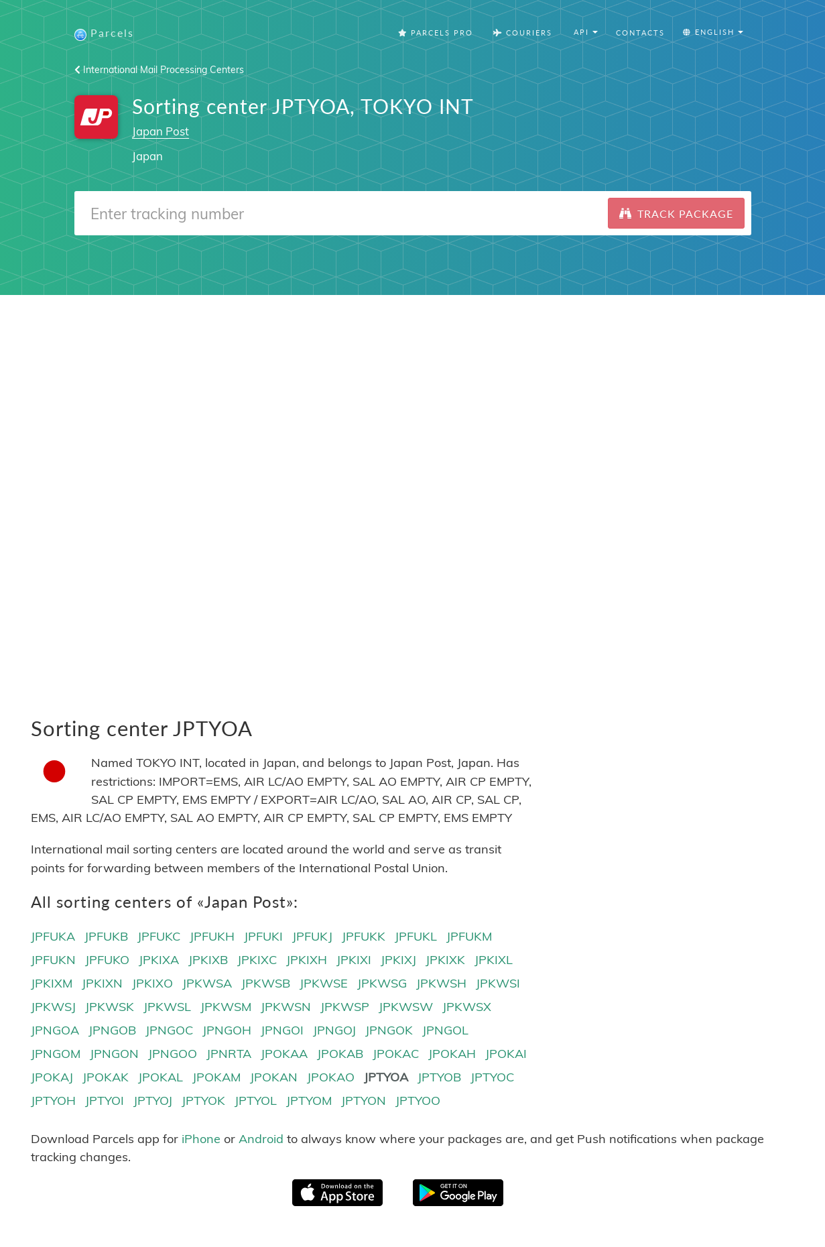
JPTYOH (53, 1102)
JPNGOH (226, 1030)
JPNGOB (112, 1030)
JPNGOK (389, 1030)
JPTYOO (417, 1102)
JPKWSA (207, 984)
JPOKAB (340, 1054)
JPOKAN (274, 1078)
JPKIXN (102, 984)
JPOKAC (396, 1054)
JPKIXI (353, 960)
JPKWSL (167, 1007)
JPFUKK (363, 937)
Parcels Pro (435, 33)
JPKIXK (445, 960)
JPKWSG (382, 984)
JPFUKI (263, 937)
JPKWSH (441, 984)
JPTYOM (309, 1102)
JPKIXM (51, 984)
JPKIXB (208, 960)
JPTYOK (203, 1102)
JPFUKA (53, 937)
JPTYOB (439, 1078)
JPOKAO (331, 1078)
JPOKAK (105, 1078)
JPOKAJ (52, 1078)
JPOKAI (506, 1054)
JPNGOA (55, 1030)
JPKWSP (344, 1007)
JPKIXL (493, 960)
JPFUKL (416, 937)
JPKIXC (257, 960)
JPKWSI (498, 984)
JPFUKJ (312, 937)
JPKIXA (159, 960)
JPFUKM (469, 937)
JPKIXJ (398, 960)
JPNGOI (282, 1030)
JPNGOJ (334, 1030)
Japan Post (160, 132)
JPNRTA (228, 1054)
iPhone (201, 1139)
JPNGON (114, 1054)
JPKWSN (286, 1007)
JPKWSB (265, 984)
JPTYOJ (152, 1102)
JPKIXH (306, 960)
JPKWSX (466, 1007)
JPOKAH (452, 1054)
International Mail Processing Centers (159, 70)
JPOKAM (216, 1078)
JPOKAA (284, 1054)
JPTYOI (104, 1102)
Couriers (522, 33)
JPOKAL (160, 1078)
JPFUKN (53, 960)
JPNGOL (445, 1030)
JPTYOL (256, 1102)
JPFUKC (158, 937)
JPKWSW (406, 1007)
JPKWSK (109, 1007)
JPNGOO (172, 1054)
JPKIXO (152, 984)
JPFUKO (107, 960)
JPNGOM (55, 1054)
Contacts (640, 33)
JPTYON (363, 1102)
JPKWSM (225, 1007)
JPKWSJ (53, 1007)
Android (261, 1139)
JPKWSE (324, 984)
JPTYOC (492, 1078)
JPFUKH (212, 937)
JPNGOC (169, 1030)
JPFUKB (106, 937)
